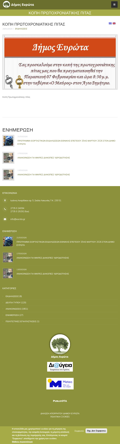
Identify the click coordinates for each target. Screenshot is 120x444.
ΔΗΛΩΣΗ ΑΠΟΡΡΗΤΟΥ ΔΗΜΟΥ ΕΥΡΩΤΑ (60, 413)
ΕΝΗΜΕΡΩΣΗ (12, 315)
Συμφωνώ (79, 431)
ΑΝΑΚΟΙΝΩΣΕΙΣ (13, 308)
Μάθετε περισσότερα (22, 442)
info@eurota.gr (17, 219)
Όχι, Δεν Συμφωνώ (96, 431)
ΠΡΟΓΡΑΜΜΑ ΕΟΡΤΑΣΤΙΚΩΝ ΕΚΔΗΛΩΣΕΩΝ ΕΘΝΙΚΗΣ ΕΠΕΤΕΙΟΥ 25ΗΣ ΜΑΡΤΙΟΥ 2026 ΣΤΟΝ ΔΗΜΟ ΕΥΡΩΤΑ (66, 142)
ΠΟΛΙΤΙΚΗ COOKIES (60, 416)
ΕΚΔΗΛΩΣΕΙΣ (21, 29)
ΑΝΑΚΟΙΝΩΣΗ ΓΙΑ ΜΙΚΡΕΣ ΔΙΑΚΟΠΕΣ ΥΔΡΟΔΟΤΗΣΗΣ (43, 157)
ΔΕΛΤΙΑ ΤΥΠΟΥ (13, 302)
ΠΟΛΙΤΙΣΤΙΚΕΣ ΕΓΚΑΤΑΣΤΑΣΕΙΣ (21, 321)
